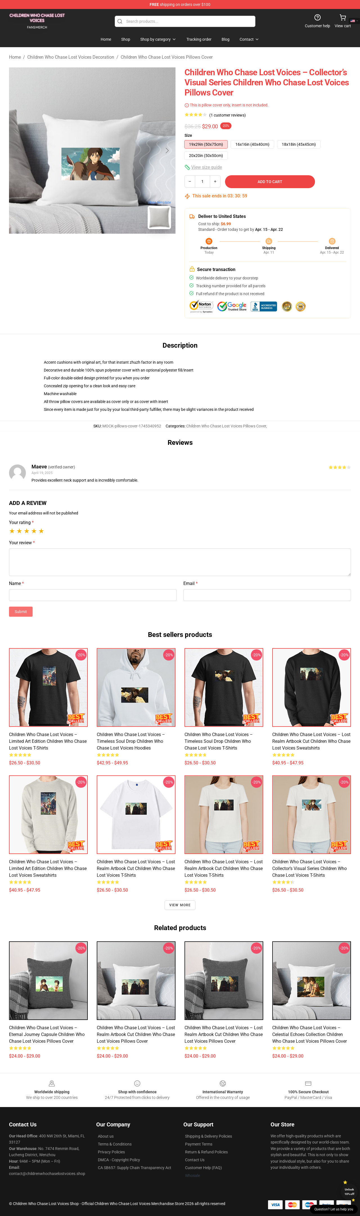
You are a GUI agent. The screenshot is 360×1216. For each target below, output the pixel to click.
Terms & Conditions (115, 1144)
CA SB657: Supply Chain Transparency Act (134, 1167)
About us (106, 1136)
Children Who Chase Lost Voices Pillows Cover (167, 57)
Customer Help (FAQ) (203, 1167)
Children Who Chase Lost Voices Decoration (70, 57)
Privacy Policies (111, 1152)
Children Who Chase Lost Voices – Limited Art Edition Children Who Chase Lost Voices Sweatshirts (48, 868)
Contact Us (194, 1160)
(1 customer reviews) (227, 115)
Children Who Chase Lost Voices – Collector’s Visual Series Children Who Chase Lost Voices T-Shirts (309, 868)
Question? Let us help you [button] (333, 1209)
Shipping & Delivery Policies (208, 1136)
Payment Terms (198, 1144)
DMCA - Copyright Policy (119, 1160)
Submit (21, 611)
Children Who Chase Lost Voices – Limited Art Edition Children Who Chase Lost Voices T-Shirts (48, 741)
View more (180, 905)
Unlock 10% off (349, 1191)
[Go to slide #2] (106, 246)
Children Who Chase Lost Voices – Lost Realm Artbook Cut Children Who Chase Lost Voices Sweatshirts (311, 741)
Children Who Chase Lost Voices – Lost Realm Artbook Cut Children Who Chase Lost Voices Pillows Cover (136, 1034)
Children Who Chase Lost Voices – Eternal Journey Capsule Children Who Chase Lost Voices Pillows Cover (47, 1034)
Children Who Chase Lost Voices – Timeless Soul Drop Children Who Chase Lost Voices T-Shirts (218, 741)
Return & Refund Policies (206, 1152)
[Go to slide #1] (77, 246)
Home (15, 57)
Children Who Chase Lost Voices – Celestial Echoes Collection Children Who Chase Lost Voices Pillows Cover (309, 1034)
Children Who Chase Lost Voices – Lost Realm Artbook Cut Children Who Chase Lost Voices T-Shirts (136, 868)
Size (188, 135)
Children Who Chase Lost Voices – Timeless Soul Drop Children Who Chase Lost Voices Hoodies (131, 741)
